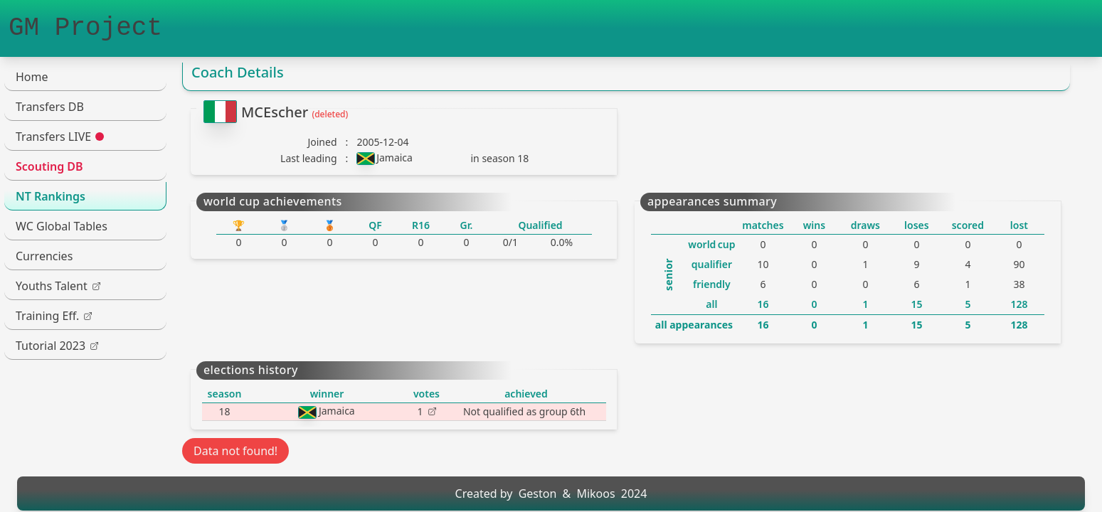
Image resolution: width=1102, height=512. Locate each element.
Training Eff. (54, 316)
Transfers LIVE (60, 136)
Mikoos (595, 493)
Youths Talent (58, 286)
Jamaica (394, 157)
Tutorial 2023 (57, 345)
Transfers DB (50, 106)
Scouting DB (49, 166)
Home (32, 77)
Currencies (44, 256)
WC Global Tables (61, 226)
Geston (538, 493)
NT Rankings (50, 196)
